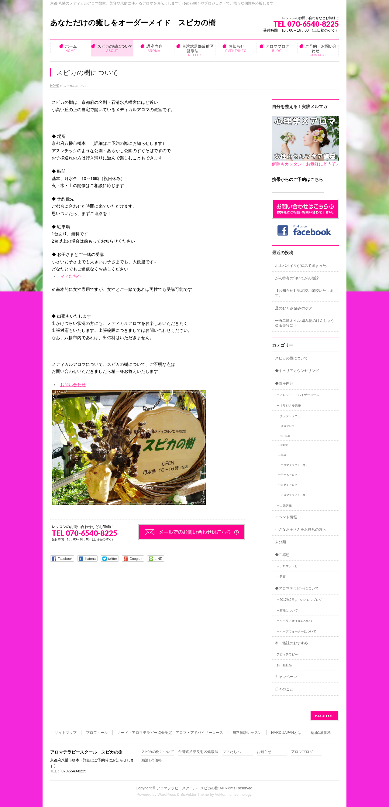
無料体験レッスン (247, 732)
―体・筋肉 (284, 435)
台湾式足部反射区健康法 (198, 752)
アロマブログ (302, 752)
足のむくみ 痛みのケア (293, 308)
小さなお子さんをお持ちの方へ (300, 529)
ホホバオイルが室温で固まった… (302, 266)
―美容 (282, 455)
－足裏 (281, 576)
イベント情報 (286, 517)
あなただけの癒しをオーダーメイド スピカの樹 (133, 23)
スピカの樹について (291, 358)
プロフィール (97, 732)
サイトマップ (66, 732)
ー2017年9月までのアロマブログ (299, 599)
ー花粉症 (283, 445)
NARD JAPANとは (286, 732)
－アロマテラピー (289, 566)
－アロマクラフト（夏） (293, 494)
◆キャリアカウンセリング (297, 371)
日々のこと (284, 689)
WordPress (166, 794)
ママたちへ (70, 276)
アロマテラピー (287, 654)
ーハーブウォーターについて (296, 631)
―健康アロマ (286, 425)
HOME (54, 85)
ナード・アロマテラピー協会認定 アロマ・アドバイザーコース (170, 732)
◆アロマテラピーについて (297, 588)
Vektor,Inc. (223, 794)
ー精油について (287, 610)
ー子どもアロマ (287, 474)
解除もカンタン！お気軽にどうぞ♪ (305, 164)
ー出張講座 (284, 505)
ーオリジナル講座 (289, 405)
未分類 (280, 542)
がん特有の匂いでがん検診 (297, 278)
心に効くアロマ (287, 484)
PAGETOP (324, 716)
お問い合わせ (73, 384)
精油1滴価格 (321, 732)
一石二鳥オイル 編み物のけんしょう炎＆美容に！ (304, 323)
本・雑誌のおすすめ (291, 643)
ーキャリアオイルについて (295, 620)
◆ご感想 (282, 555)
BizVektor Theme (195, 794)
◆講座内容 (284, 383)
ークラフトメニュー (290, 416)
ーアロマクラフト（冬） (293, 465)
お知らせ (264, 752)
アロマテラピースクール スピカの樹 (188, 788)
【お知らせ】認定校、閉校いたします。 (304, 293)
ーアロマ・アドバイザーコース (298, 395)
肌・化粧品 (284, 665)
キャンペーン (286, 677)
